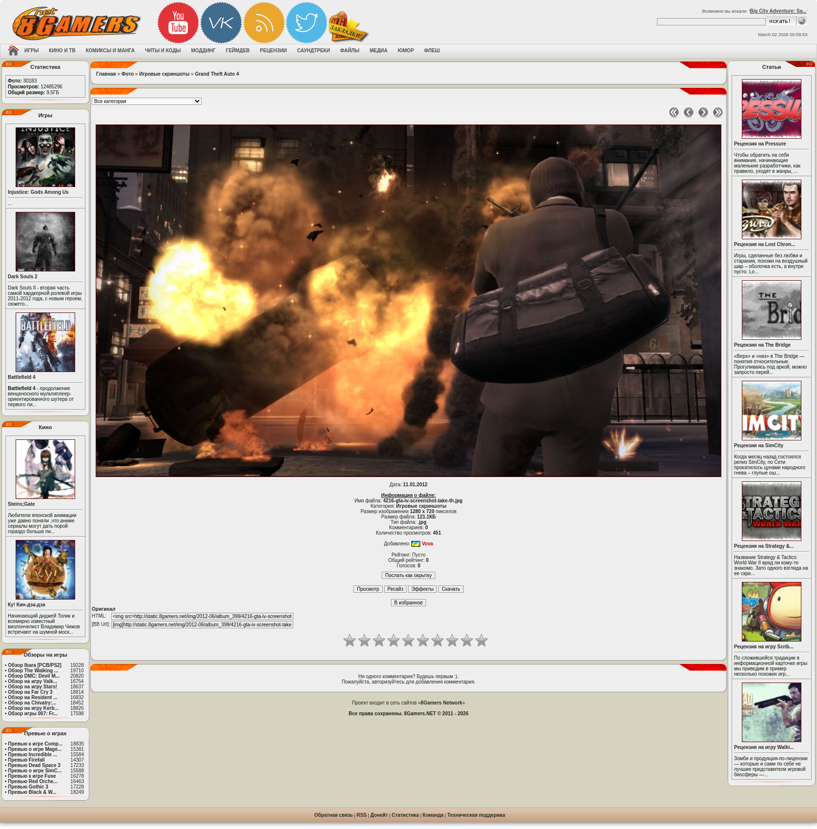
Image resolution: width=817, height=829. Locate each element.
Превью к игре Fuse (32, 776)
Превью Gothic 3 (28, 786)
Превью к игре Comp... (35, 743)
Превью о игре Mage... (34, 749)
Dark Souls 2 (23, 276)
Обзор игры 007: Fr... (33, 713)
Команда (433, 815)
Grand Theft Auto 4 (217, 74)
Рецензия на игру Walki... (764, 747)
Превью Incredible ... (32, 754)
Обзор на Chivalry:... (32, 702)
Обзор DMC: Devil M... (34, 676)
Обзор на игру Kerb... (33, 708)
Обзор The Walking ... (33, 670)
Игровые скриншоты (164, 74)
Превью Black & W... (32, 792)
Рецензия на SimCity (758, 445)
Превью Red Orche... (32, 781)
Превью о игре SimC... (34, 770)
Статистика (405, 815)
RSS (362, 815)
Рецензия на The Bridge (762, 345)
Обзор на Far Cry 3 (30, 692)
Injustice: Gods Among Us (38, 192)
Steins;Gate (21, 504)
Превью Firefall (26, 760)
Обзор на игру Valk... (32, 681)
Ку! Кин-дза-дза (26, 604)
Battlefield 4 (22, 377)
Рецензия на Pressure (760, 143)
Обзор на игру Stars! (32, 686)
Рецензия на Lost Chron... (765, 244)
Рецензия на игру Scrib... (764, 646)
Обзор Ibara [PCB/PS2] (34, 665)
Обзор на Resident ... (32, 697)
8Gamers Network (441, 702)
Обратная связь (333, 815)
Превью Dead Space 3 (34, 765)
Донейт (379, 815)
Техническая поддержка (477, 815)
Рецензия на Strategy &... (764, 546)
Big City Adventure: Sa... (778, 11)
